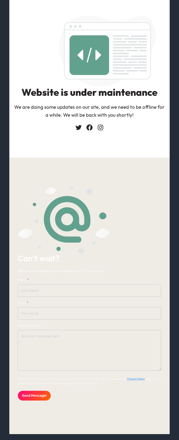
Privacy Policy (127, 382)
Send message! (25, 400)
